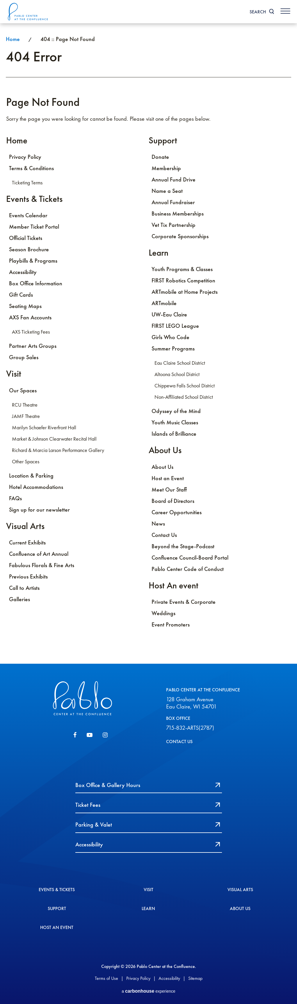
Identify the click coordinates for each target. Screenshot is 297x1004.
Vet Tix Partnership (173, 225)
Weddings (163, 614)
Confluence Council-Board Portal (190, 558)
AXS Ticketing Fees (31, 332)
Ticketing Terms (27, 183)
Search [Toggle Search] (257, 12)
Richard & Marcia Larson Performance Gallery (58, 451)
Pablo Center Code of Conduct (188, 569)
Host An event (173, 586)
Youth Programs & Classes (182, 269)
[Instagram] (105, 736)
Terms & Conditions (31, 168)
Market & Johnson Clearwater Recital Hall (54, 439)
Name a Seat (167, 191)
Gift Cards (21, 295)
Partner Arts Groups (32, 346)
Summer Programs (173, 349)
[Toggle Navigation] (285, 11)
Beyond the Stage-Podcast (183, 547)
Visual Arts (25, 526)
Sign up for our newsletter (39, 510)
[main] (148, 344)
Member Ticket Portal (34, 227)
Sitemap (195, 977)
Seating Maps (25, 306)
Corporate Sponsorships (180, 236)
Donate (160, 157)
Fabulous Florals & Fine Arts (41, 566)
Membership (166, 168)
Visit (13, 374)
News (158, 524)
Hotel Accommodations (36, 487)
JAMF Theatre (26, 417)
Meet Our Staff (169, 490)
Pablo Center (29, 11)
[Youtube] (90, 736)
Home (13, 39)
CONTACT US (179, 742)
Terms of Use (106, 977)
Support (163, 140)
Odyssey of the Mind (176, 411)
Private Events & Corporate (184, 602)
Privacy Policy (25, 157)
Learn (158, 253)
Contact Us (164, 535)
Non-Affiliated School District (183, 397)
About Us (165, 450)
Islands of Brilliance (174, 434)
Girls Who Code (170, 337)
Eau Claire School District (179, 363)
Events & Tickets (34, 199)
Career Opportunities (177, 513)
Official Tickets (25, 238)
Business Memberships (178, 214)
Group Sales (23, 358)
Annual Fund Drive (173, 180)
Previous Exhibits (28, 577)
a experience (148, 990)
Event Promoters (171, 625)
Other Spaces (25, 462)
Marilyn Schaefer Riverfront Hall (44, 428)
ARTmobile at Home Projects (185, 292)
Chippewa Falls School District (184, 386)
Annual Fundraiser (173, 202)
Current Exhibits (27, 543)
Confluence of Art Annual (38, 554)
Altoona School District (177, 375)
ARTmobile (164, 303)
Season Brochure (29, 250)
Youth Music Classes (175, 423)
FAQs (15, 499)
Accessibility (23, 272)
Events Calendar (28, 216)
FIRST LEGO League (175, 326)
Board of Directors (173, 501)
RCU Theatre (25, 405)
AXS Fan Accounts (30, 318)
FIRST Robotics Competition (183, 281)
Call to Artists (24, 588)
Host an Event (168, 479)
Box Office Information (35, 284)
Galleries (19, 600)
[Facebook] (75, 736)
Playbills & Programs (33, 261)
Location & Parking (31, 476)
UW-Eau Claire (169, 315)
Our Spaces (23, 391)
